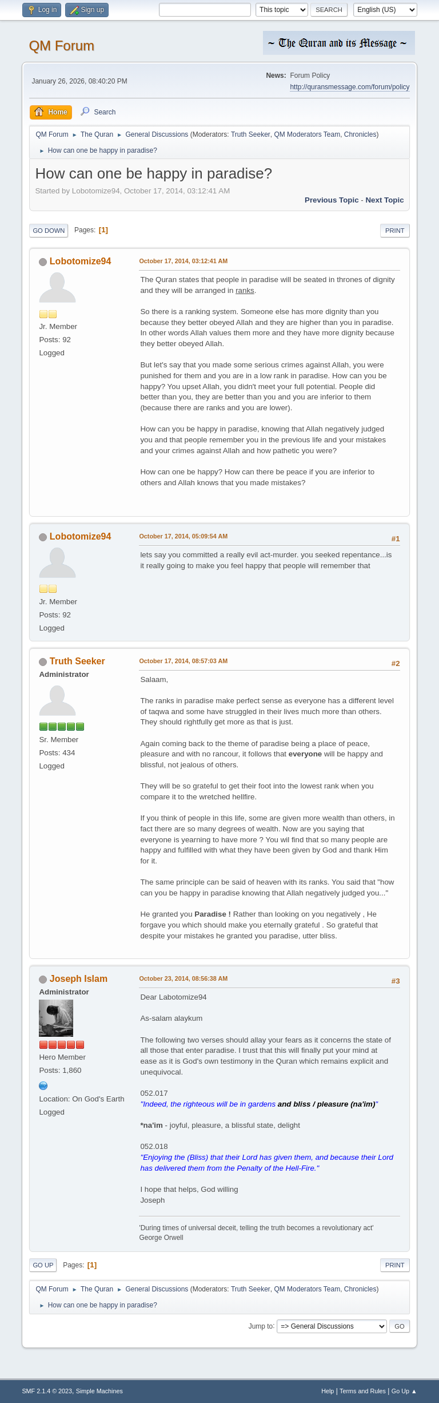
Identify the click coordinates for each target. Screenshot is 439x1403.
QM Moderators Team (307, 134)
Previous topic (332, 200)
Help (327, 1391)
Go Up (43, 1265)
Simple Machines (99, 1391)
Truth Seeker (250, 134)
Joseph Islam (78, 979)
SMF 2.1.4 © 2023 (47, 1391)
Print (395, 230)
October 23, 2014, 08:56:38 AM (183, 978)
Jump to (261, 1326)
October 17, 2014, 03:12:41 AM (183, 260)
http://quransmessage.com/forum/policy (349, 87)
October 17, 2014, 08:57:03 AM (183, 660)
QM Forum (61, 45)
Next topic (384, 200)
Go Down (49, 230)
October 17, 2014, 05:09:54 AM (183, 536)
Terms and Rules (363, 1391)
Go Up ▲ (404, 1391)
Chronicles (360, 134)
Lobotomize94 (80, 261)
